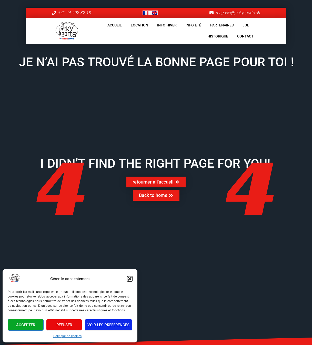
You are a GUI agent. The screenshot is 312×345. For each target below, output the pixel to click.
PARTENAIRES (222, 25)
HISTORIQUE (217, 36)
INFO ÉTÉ (193, 25)
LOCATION (139, 25)
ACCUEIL (114, 25)
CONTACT (245, 36)
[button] (129, 278)
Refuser (64, 325)
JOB (246, 25)
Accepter (25, 325)
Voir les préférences (108, 325)
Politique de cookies (67, 336)
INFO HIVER (167, 25)
